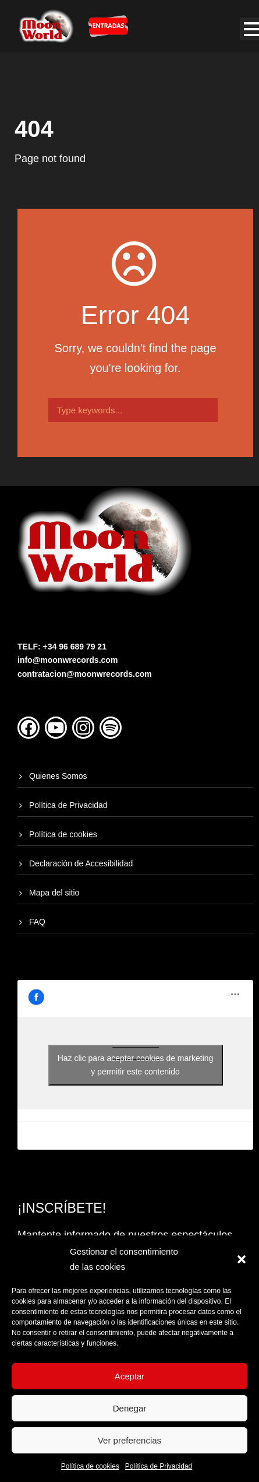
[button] (241, 1259)
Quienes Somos (58, 776)
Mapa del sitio (54, 892)
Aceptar (130, 1376)
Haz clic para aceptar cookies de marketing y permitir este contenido (136, 1064)
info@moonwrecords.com (67, 660)
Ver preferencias (129, 1440)
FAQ (37, 921)
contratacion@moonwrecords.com (84, 674)
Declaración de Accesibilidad (81, 863)
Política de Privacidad (158, 1466)
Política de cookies (90, 1466)
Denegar (130, 1408)
